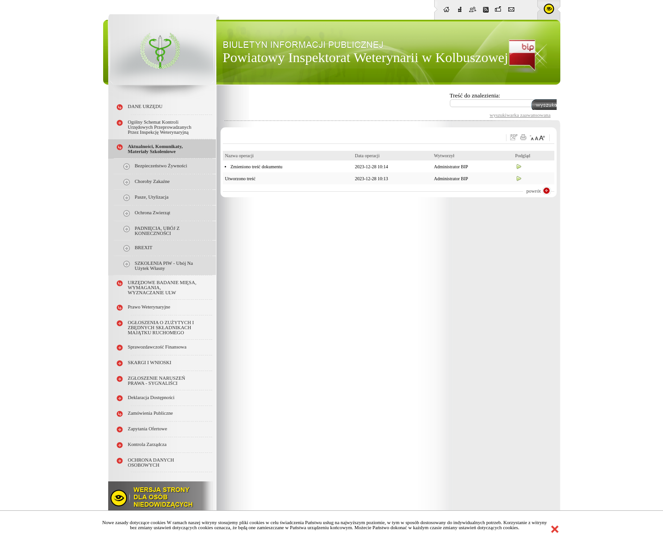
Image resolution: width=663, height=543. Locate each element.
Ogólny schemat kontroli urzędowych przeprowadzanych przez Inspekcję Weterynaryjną (160, 127)
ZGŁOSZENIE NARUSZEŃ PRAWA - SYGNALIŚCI (157, 381)
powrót (533, 191)
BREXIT (143, 247)
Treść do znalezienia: (475, 95)
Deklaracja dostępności (151, 397)
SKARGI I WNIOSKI (150, 362)
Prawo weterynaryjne (149, 306)
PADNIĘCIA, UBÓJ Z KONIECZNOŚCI (157, 231)
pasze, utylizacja (152, 197)
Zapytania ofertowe (148, 428)
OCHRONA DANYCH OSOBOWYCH (151, 462)
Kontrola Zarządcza (147, 444)
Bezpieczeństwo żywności (161, 165)
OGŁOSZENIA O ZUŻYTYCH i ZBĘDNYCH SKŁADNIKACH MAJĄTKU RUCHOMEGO (161, 327)
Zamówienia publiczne (150, 413)
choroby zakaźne (152, 181)
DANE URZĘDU (145, 106)
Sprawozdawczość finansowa (157, 346)
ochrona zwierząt (152, 212)
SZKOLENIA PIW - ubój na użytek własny (164, 266)
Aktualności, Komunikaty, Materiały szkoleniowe (155, 149)
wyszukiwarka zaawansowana (520, 115)
